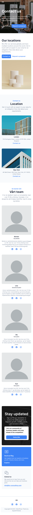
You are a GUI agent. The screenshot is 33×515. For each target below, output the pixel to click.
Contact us (6, 26)
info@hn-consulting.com (12, 485)
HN (3, 2)
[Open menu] (30, 2)
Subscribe (16, 437)
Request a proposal (19, 26)
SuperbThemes (16, 510)
